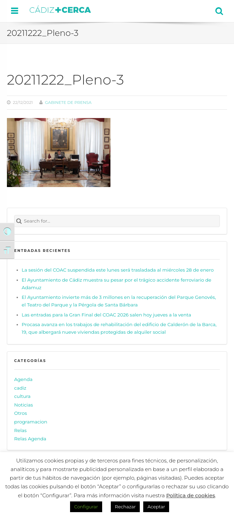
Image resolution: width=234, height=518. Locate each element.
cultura (22, 396)
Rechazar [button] (125, 506)
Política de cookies (190, 495)
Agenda (23, 379)
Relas (20, 430)
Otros (20, 413)
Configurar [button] (86, 506)
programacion (30, 421)
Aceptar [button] (156, 506)
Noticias (23, 405)
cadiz (20, 388)
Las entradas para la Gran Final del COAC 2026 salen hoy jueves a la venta (106, 314)
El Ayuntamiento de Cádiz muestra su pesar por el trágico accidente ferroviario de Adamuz (116, 283)
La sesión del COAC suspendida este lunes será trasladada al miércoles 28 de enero (118, 270)
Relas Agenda (30, 438)
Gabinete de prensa (68, 102)
